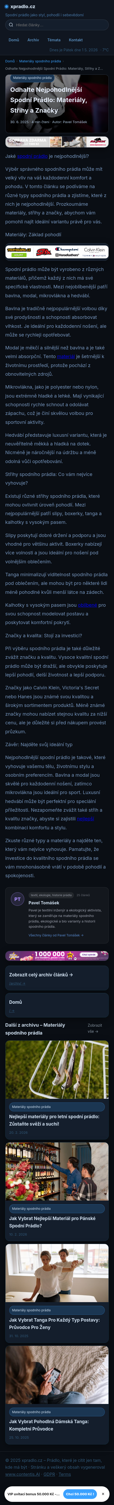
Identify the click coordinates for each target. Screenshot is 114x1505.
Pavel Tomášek (44, 902)
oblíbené (87, 605)
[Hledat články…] (60, 24)
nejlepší (85, 818)
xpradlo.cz (22, 6)
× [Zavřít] (103, 1494)
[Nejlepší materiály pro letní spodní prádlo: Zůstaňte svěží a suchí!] (57, 1090)
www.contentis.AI (22, 1474)
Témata (54, 40)
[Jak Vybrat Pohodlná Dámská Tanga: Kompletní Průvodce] (57, 1395)
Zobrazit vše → (95, 1028)
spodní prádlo (32, 156)
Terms (64, 1474)
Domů (14, 40)
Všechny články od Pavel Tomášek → (56, 935)
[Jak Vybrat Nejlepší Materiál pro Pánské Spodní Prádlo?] (57, 1191)
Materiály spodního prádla (40, 61)
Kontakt (76, 40)
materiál (66, 356)
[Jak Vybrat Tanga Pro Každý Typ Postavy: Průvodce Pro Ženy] (57, 1293)
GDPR (49, 1474)
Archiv (33, 40)
